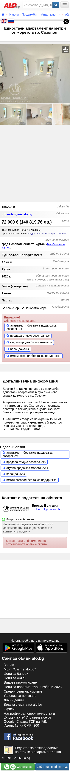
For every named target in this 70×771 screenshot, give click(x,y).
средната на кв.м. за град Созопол (46, 233)
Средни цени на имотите (23, 691)
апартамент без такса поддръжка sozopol (31, 327)
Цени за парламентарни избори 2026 (33, 687)
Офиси (9, 709)
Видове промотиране (20, 682)
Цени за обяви (15, 678)
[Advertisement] (35, 163)
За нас (9, 665)
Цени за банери (16, 674)
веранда (16, 349)
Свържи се (18, 767)
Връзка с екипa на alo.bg (23, 704)
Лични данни (14, 700)
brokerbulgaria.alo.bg (17, 214)
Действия (52, 767)
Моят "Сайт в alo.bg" (20, 669)
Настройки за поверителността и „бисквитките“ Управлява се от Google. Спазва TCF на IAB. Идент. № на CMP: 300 (29, 720)
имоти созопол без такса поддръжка (35, 355)
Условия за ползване (20, 696)
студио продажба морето (27, 342)
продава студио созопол (27, 335)
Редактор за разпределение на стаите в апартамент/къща (32, 750)
